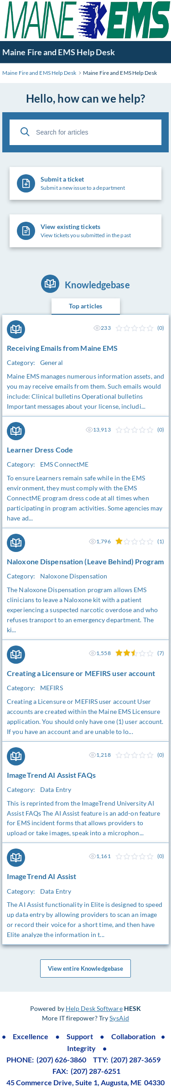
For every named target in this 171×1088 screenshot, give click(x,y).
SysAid (119, 1018)
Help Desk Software (94, 1008)
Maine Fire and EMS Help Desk (58, 52)
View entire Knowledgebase (86, 968)
